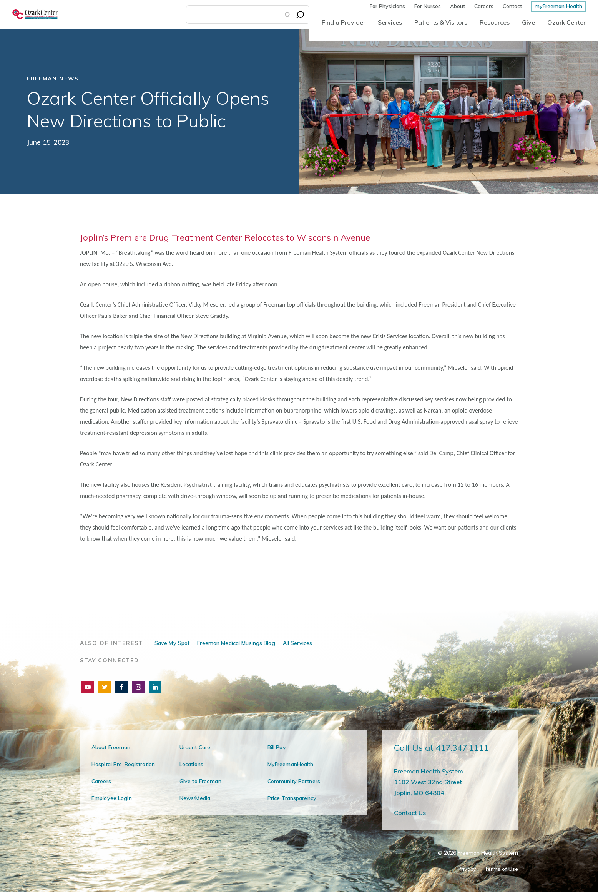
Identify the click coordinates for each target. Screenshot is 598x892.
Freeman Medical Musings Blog (236, 643)
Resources (495, 22)
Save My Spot (171, 643)
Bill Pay (276, 747)
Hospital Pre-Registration (123, 764)
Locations (191, 764)
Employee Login (111, 798)
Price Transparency (291, 798)
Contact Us (410, 813)
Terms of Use (501, 869)
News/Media (194, 798)
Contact (512, 6)
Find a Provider (343, 22)
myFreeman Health (558, 6)
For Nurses (427, 6)
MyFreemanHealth (290, 764)
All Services (297, 643)
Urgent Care (194, 747)
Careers (483, 6)
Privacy (467, 869)
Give (528, 22)
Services (390, 22)
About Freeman (111, 747)
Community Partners (293, 781)
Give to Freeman (200, 781)
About (457, 6)
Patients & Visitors (440, 22)
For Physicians (387, 6)
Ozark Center (566, 22)
